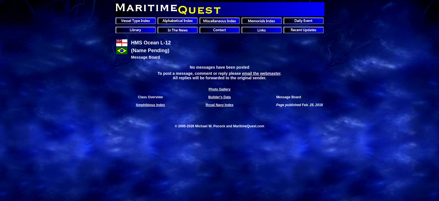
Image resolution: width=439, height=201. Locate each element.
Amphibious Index (150, 105)
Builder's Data (219, 97)
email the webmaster (261, 73)
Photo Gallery (219, 89)
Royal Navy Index (219, 105)
